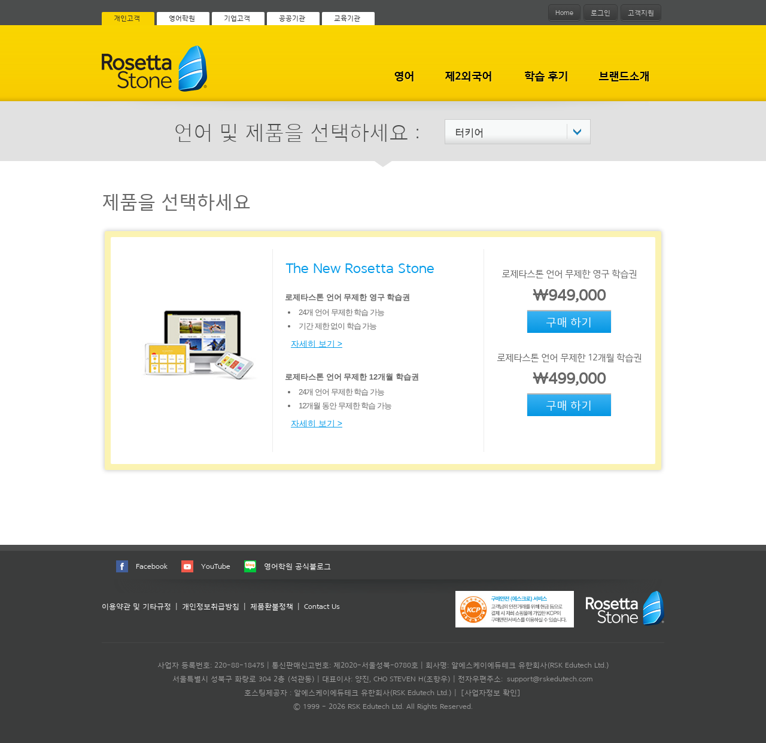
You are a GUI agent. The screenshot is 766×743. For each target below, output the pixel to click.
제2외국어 (468, 76)
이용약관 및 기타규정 (136, 606)
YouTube (215, 566)
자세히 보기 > (316, 343)
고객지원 (641, 12)
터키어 (469, 132)
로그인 (600, 12)
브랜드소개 (624, 76)
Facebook (152, 566)
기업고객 (237, 18)
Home (564, 12)
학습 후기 (546, 76)
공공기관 (292, 18)
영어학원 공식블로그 (297, 566)
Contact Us (322, 606)
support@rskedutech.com (549, 678)
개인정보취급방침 (210, 606)
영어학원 (182, 18)
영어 (404, 76)
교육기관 (347, 18)
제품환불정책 (271, 606)
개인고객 (127, 18)
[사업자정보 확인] (491, 692)
